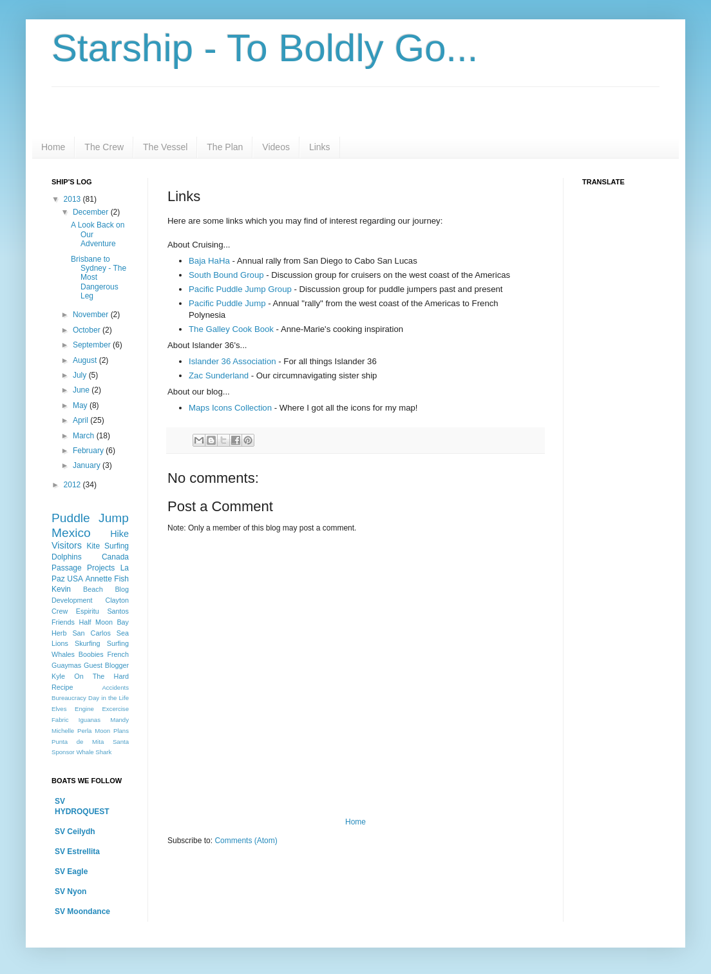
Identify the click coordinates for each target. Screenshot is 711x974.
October (87, 330)
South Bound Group (226, 275)
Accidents (115, 687)
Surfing (118, 643)
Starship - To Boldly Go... (265, 48)
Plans (121, 730)
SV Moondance (82, 911)
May (81, 405)
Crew (60, 611)
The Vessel (165, 147)
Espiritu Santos (102, 611)
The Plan (225, 147)
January (87, 465)
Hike (119, 534)
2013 (73, 199)
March (85, 435)
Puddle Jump (90, 518)
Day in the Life (108, 697)
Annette (98, 578)
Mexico (71, 533)
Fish (121, 578)
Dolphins (67, 556)
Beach (93, 589)
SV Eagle (71, 871)
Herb (59, 633)
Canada (115, 556)
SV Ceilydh (75, 831)
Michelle (63, 730)
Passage (67, 567)
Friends (63, 622)
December (92, 212)
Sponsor (63, 751)
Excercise (115, 708)
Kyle (58, 676)
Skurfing (87, 643)
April (81, 420)
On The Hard (101, 676)
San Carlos (91, 633)
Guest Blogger (106, 665)
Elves (59, 708)
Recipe (62, 687)
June (82, 389)
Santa (121, 741)
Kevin (61, 589)
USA (75, 578)
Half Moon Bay (104, 622)
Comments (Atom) (245, 840)
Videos (276, 147)
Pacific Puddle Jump (227, 303)
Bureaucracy (69, 697)
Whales (63, 654)
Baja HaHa (209, 261)
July (81, 375)
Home (53, 147)
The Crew (104, 147)
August (86, 360)
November (92, 314)
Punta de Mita (78, 741)
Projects (101, 567)
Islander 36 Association (232, 361)
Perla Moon (93, 730)
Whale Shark (93, 751)
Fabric (60, 719)
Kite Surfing (107, 545)
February (89, 450)
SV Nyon (70, 891)
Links (319, 147)
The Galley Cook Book (231, 329)
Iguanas (89, 719)
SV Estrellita (77, 851)
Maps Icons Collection (230, 408)
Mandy (119, 719)
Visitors (67, 545)
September (93, 344)
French (118, 654)
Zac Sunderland (219, 375)
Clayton (117, 600)
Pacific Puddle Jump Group (240, 289)
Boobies (91, 654)
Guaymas (66, 665)
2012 (73, 484)
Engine (84, 708)
